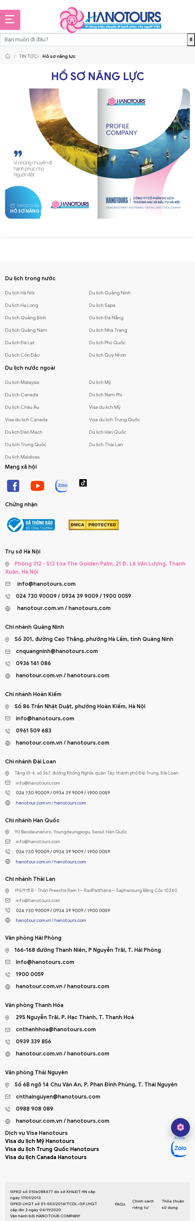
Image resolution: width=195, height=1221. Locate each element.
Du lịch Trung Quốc (26, 444)
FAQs (120, 1204)
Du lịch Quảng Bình (25, 318)
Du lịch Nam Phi (105, 395)
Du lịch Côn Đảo (22, 355)
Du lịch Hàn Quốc (107, 432)
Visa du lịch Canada (26, 420)
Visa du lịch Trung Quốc (114, 420)
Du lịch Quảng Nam (26, 330)
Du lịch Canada (21, 395)
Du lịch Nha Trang (108, 330)
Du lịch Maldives (22, 457)
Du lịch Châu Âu (22, 407)
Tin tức (28, 56)
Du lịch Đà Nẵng (106, 318)
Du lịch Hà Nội (19, 293)
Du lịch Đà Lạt (20, 343)
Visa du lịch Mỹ (104, 407)
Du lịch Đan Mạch (24, 432)
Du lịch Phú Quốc (107, 343)
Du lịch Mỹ (100, 382)
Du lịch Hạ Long (21, 305)
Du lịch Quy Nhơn (107, 355)
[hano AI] (180, 1127)
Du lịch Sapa (102, 305)
